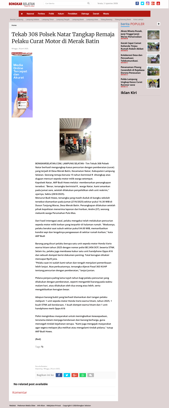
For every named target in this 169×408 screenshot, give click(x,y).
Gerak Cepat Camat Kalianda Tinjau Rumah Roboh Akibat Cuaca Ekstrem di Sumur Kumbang (132, 49)
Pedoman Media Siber (26, 405)
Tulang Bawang (106, 19)
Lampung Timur (48, 19)
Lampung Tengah (62, 19)
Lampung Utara (92, 19)
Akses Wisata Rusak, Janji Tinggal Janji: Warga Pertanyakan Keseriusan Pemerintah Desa (131, 37)
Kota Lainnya (138, 19)
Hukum (61, 14)
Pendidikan (72, 14)
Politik (51, 14)
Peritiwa (41, 14)
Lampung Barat (78, 19)
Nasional (30, 14)
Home (14, 25)
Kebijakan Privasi (54, 405)
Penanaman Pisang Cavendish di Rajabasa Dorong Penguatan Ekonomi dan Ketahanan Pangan (132, 73)
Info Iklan (41, 405)
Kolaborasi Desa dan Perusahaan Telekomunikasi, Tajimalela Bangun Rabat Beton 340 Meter (133, 61)
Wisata (106, 14)
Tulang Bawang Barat (123, 19)
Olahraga (85, 14)
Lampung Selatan (32, 19)
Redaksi (12, 405)
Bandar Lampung (16, 19)
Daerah (96, 14)
